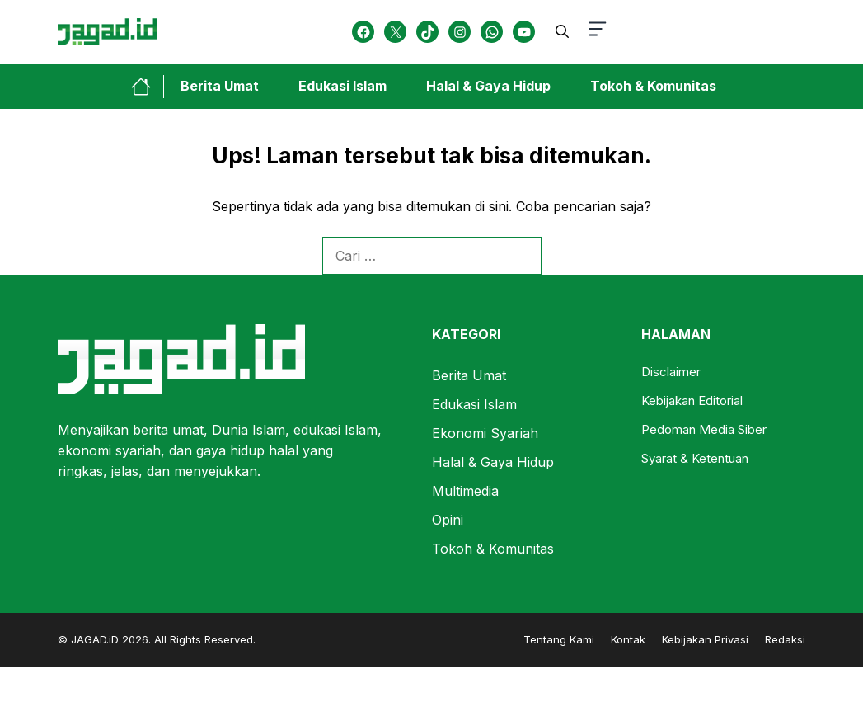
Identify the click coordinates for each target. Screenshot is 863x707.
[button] (562, 31)
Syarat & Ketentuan (694, 458)
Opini (447, 519)
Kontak (628, 639)
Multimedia (465, 491)
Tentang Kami (558, 639)
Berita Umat (220, 86)
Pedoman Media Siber (704, 429)
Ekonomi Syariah (485, 433)
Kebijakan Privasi (705, 639)
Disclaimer (671, 371)
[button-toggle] (597, 31)
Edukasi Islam (342, 86)
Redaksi (785, 639)
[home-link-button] (147, 86)
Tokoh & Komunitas (653, 86)
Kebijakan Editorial (692, 400)
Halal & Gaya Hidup (488, 86)
